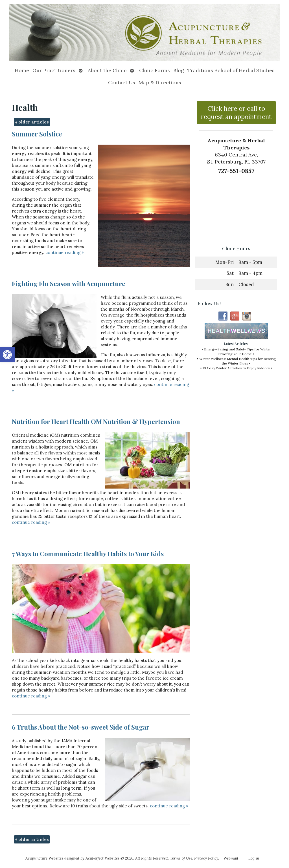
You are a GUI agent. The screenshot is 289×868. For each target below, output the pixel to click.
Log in (253, 858)
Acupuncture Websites (44, 858)
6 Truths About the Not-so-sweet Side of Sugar (80, 727)
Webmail (231, 858)
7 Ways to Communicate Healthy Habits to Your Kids (88, 553)
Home (22, 70)
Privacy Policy (206, 858)
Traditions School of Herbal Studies (231, 70)
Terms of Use (181, 858)
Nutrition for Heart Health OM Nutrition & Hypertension (96, 421)
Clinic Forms (154, 70)
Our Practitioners (53, 70)
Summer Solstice (37, 134)
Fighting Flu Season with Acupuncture (68, 283)
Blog (178, 70)
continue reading (64, 252)
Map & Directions (160, 82)
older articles (32, 122)
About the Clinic (107, 70)
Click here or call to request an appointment (236, 112)
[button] (7, 354)
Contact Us (121, 82)
